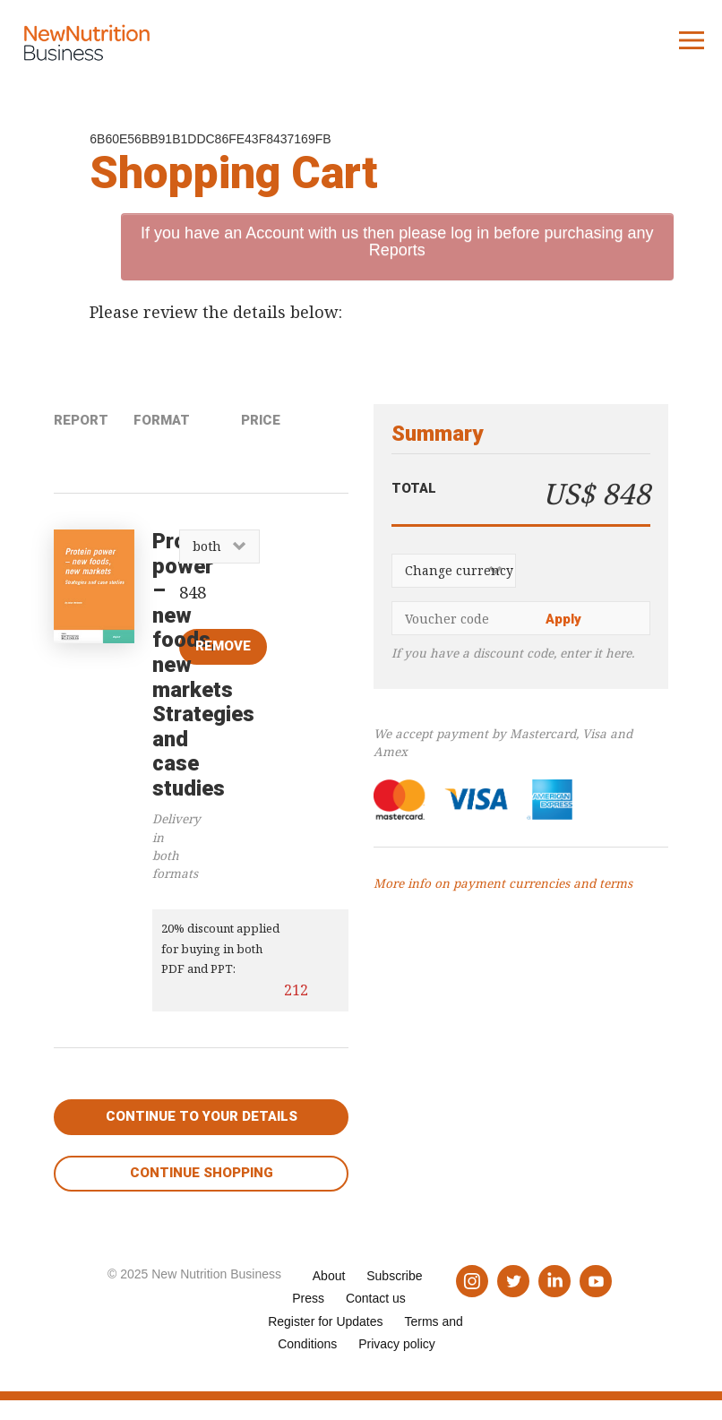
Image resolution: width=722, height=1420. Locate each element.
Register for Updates (325, 1321)
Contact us (376, 1298)
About (329, 1276)
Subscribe (394, 1276)
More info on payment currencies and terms (503, 883)
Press (308, 1298)
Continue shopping (201, 1173)
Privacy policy (396, 1344)
